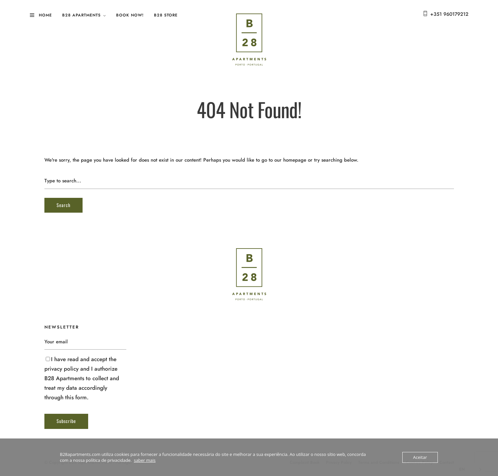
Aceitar (420, 457)
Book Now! (130, 15)
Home (45, 15)
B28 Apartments (81, 15)
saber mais (145, 460)
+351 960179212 (449, 14)
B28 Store (166, 15)
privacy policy (61, 369)
